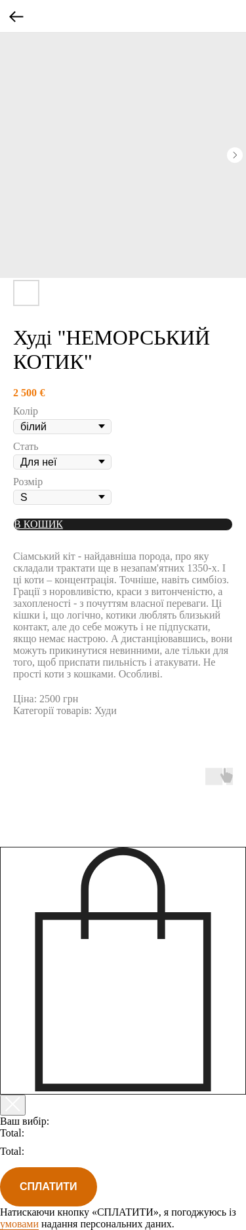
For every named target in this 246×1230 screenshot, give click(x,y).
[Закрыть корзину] (13, 1105)
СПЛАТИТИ (48, 1186)
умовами (19, 1223)
